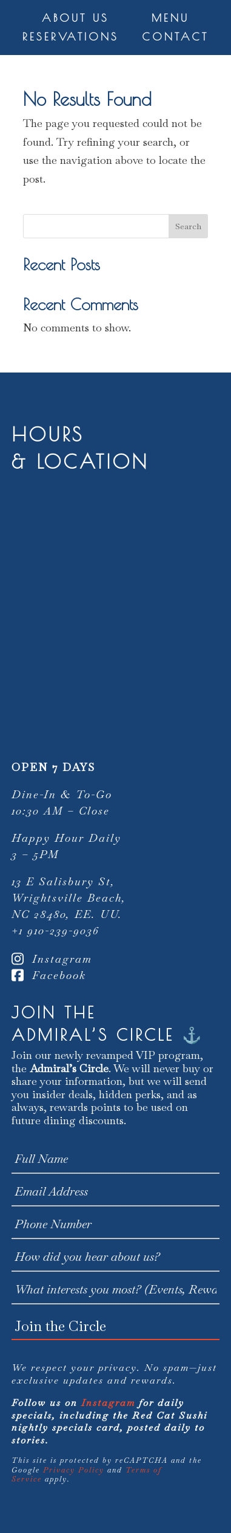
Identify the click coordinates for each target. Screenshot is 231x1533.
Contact (175, 36)
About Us (75, 17)
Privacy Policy (73, 1470)
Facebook (49, 975)
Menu (170, 17)
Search (188, 226)
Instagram (52, 959)
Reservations (70, 36)
